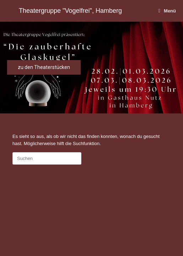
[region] (91, 67)
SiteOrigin (106, 199)
